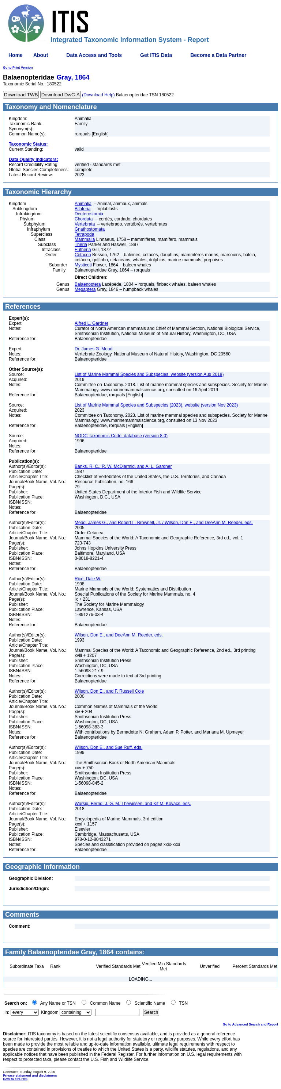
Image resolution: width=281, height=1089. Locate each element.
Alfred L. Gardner (91, 323)
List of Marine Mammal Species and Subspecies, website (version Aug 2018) (149, 374)
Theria (81, 244)
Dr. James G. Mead (93, 348)
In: (6, 1012)
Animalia (83, 203)
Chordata (84, 219)
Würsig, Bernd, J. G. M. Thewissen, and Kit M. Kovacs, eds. (133, 803)
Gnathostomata (90, 229)
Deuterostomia (89, 213)
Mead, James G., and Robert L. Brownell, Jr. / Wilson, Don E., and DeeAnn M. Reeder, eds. (164, 522)
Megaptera (85, 289)
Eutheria (83, 249)
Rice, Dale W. (88, 578)
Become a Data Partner (218, 55)
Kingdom (49, 1012)
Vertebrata (85, 224)
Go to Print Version (18, 67)
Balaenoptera (88, 284)
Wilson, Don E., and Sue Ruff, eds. (108, 747)
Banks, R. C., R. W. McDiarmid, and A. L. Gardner (123, 466)
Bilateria (82, 208)
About (40, 55)
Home (15, 55)
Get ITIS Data (156, 55)
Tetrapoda (84, 234)
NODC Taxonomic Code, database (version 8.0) (121, 435)
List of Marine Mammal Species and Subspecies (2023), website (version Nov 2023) (156, 405)
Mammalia (85, 239)
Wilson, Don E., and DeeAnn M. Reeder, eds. (119, 635)
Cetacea (83, 254)
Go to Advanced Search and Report (250, 1024)
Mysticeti (83, 265)
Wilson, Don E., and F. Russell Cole (109, 691)
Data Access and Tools (94, 55)
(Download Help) (98, 94)
